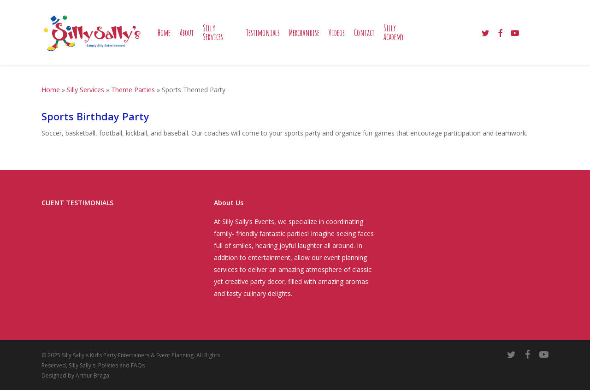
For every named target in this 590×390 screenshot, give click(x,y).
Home (50, 89)
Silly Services (85, 89)
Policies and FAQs (121, 365)
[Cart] (544, 32)
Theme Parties (133, 89)
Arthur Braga (92, 375)
